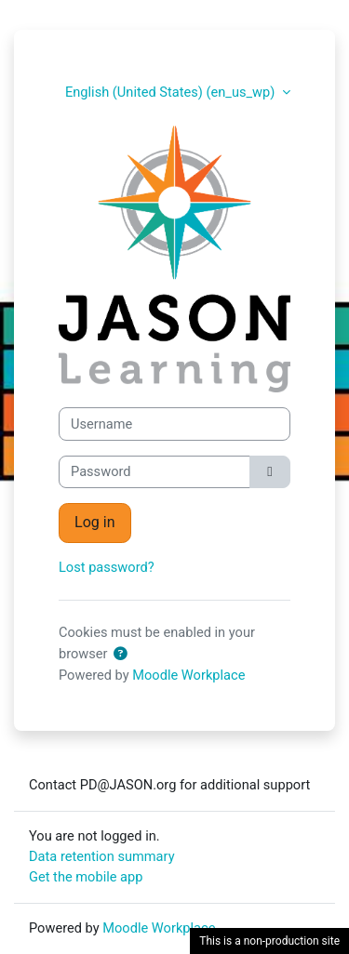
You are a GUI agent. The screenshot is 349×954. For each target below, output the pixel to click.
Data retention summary (102, 856)
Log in (94, 522)
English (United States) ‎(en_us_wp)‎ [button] (171, 92)
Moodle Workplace (188, 675)
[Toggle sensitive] (269, 472)
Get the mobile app (85, 876)
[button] (124, 654)
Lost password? (106, 567)
